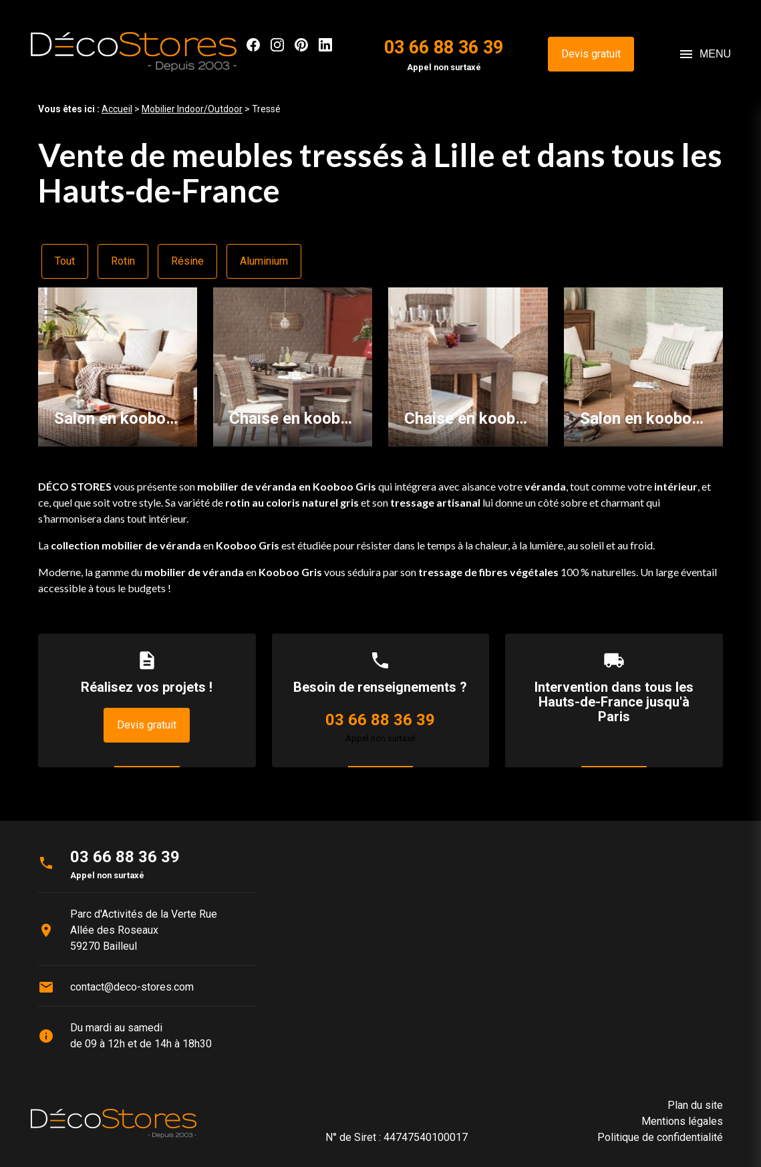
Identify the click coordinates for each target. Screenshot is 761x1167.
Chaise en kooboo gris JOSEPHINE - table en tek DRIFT (292, 418)
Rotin (123, 261)
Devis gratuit (591, 53)
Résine (187, 261)
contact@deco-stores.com (132, 987)
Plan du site (695, 1105)
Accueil (117, 109)
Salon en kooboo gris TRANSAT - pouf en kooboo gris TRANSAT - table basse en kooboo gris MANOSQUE (117, 418)
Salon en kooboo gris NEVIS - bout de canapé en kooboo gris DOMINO (643, 418)
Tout (65, 261)
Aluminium (264, 261)
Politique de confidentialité (660, 1137)
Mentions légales (682, 1121)
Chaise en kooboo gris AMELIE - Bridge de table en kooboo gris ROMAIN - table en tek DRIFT (467, 418)
